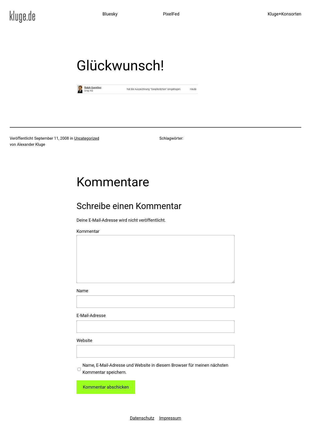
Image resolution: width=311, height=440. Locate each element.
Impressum (170, 418)
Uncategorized (86, 138)
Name (82, 290)
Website (84, 340)
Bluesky (110, 13)
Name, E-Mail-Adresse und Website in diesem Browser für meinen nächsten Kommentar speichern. (155, 369)
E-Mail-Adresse (91, 315)
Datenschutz (142, 418)
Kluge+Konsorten (284, 13)
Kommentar (88, 231)
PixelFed (171, 13)
